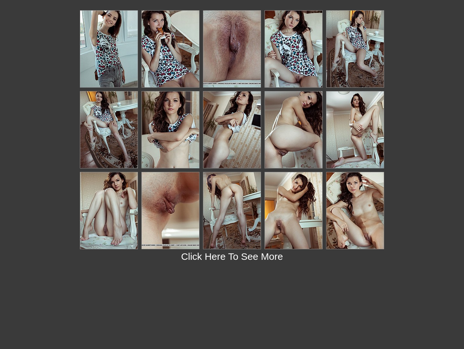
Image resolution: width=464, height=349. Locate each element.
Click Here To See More (232, 256)
